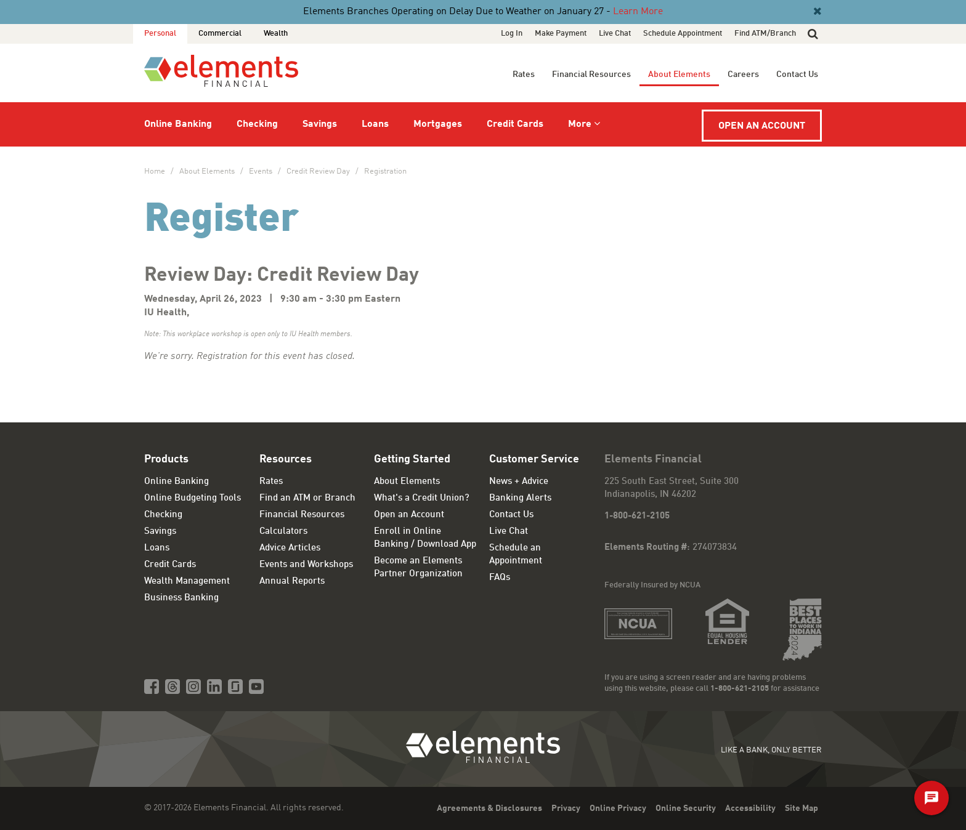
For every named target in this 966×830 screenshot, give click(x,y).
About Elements (679, 74)
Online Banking (178, 124)
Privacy (565, 808)
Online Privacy (618, 808)
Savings (319, 124)
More (579, 124)
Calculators (283, 531)
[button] (812, 34)
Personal (160, 34)
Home (154, 171)
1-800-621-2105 (637, 516)
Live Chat (615, 34)
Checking (257, 124)
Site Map (801, 808)
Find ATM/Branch (765, 34)
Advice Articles (289, 548)
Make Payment (560, 34)
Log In (511, 34)
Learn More (638, 12)
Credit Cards (515, 124)
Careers (743, 74)
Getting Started (412, 459)
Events (260, 171)
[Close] (816, 11)
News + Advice (518, 481)
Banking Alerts (520, 498)
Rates (524, 74)
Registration (385, 171)
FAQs (499, 577)
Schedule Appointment (682, 34)
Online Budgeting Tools (192, 498)
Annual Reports (292, 581)
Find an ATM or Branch (307, 498)
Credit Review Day (318, 171)
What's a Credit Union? (421, 498)
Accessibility (750, 808)
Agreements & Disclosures (489, 808)
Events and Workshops (306, 565)
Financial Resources (591, 74)
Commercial (220, 34)
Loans (375, 124)
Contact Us (797, 74)
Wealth (276, 34)
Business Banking (181, 598)
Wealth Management (187, 581)
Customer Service (534, 459)
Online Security (686, 808)
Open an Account (761, 126)
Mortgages (437, 124)
